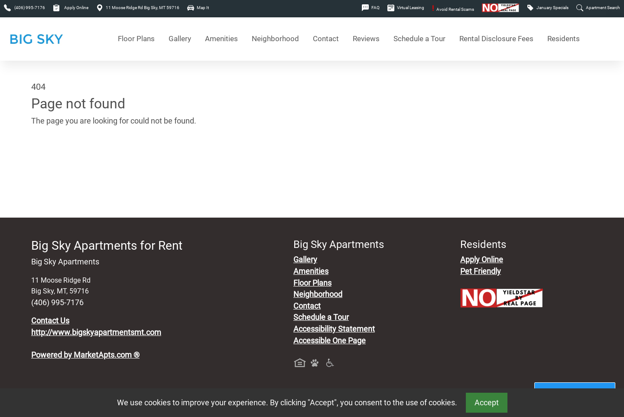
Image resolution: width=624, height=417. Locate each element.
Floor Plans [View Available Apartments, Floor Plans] (136, 39)
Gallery (180, 39)
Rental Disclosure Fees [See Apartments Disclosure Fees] (496, 39)
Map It (198, 7)
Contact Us (50, 320)
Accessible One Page (329, 340)
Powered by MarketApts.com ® (85, 355)
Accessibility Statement (334, 329)
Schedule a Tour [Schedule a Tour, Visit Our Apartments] (419, 39)
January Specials (548, 7)
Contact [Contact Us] (326, 39)
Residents (563, 39)
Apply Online (70, 7)
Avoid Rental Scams (453, 9)
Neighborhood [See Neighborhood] (275, 39)
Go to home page (60, 161)
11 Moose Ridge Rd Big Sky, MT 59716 (137, 7)
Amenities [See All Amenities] (221, 39)
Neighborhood (317, 294)
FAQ (371, 7)
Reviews (366, 39)
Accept (486, 402)
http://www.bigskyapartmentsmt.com (96, 332)
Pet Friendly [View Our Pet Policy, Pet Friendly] (480, 271)
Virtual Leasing (405, 7)
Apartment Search (598, 7)
